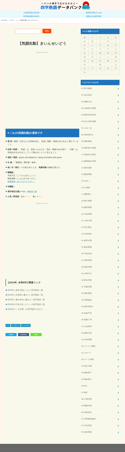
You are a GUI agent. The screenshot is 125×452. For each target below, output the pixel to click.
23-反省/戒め (86, 229)
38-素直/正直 (86, 326)
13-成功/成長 (86, 165)
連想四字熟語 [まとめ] (94, 12)
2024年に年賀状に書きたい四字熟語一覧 (25, 295)
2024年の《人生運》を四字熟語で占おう (25, 309)
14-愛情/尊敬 (86, 171)
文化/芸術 (27, 325)
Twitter (11, 334)
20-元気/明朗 (86, 210)
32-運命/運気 (86, 287)
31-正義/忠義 (86, 281)
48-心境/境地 (86, 391)
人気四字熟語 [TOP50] (31, 12)
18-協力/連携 (86, 197)
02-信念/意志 (86, 94)
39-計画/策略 (86, 333)
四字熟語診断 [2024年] (31, 16)
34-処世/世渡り (87, 300)
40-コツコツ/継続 (88, 339)
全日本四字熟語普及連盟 (111, 446)
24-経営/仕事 (86, 236)
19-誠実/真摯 (86, 204)
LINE (36, 334)
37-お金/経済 (86, 320)
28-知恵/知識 (86, 262)
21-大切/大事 (86, 216)
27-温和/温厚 (86, 255)
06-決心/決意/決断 (88, 120)
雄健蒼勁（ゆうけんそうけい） (21, 181)
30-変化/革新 (86, 274)
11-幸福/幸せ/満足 (88, 152)
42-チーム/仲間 (87, 352)
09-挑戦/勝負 (86, 139)
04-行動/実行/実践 (88, 107)
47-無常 (84, 384)
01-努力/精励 (86, 88)
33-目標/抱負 (86, 294)
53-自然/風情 (86, 423)
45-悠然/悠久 (86, 371)
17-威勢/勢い (86, 191)
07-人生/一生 (86, 126)
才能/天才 (16, 325)
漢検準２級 (32, 191)
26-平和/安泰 (86, 249)
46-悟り (84, 378)
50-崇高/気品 (86, 403)
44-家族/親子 (86, 365)
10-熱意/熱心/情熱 (88, 146)
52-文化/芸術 (86, 416)
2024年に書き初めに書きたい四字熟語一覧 (26, 300)
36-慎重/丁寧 (86, 313)
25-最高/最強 (86, 242)
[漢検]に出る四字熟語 (93, 16)
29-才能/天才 (86, 268)
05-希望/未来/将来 (88, 113)
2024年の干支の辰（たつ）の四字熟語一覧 (26, 304)
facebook (23, 334)
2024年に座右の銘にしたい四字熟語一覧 (25, 290)
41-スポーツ (86, 345)
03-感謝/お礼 (86, 100)
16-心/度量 (85, 184)
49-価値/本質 (86, 397)
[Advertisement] (41, 71)
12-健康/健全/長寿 (88, 158)
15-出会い (85, 178)
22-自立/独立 (86, 223)
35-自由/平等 (86, 307)
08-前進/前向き (87, 133)
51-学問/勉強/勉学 (88, 410)
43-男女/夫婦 (86, 358)
